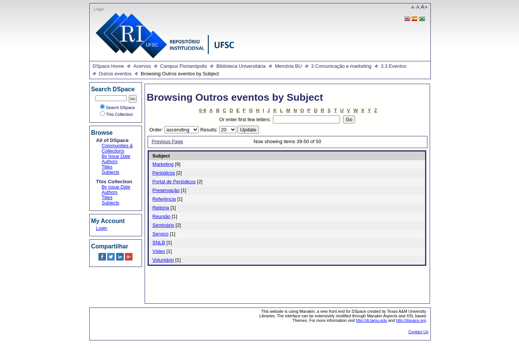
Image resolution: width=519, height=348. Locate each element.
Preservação (166, 190)
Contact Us (418, 331)
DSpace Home (108, 66)
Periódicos (164, 173)
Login (99, 9)
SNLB (159, 242)
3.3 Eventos (394, 66)
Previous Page (167, 141)
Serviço (161, 234)
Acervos (142, 66)
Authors (110, 161)
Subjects (111, 172)
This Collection (116, 114)
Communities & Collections (117, 148)
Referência (164, 199)
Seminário (164, 225)
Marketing (163, 164)
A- (413, 7)
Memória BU (288, 66)
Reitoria (161, 208)
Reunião (162, 216)
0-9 (202, 110)
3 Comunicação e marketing (341, 66)
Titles (107, 167)
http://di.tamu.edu (371, 320)
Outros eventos (115, 73)
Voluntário (163, 260)
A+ (424, 6)
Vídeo (159, 251)
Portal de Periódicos (174, 181)
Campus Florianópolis (183, 66)
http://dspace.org (411, 320)
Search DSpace (117, 107)
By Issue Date (116, 156)
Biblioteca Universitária (240, 66)
